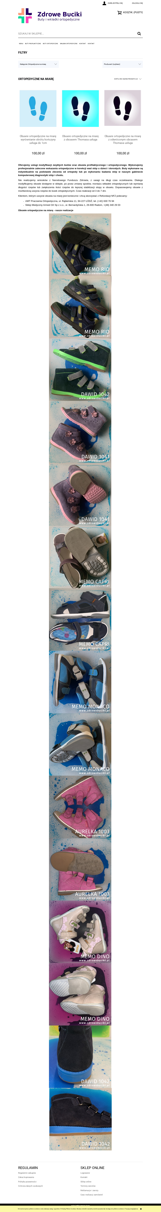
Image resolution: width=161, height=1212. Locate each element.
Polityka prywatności (27, 1182)
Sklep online (85, 1182)
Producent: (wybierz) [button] (112, 64)
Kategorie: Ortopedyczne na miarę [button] (33, 64)
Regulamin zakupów (27, 1173)
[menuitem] (21, 44)
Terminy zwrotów (87, 1186)
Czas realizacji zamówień (91, 1195)
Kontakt (83, 1177)
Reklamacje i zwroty (89, 1190)
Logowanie (85, 1173)
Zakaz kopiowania (26, 1177)
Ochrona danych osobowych (30, 1186)
